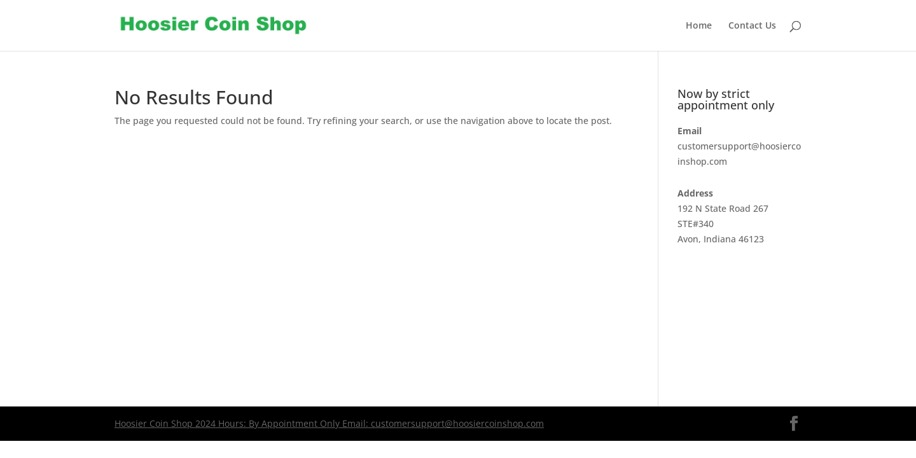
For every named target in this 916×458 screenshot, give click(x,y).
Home (699, 26)
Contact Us (752, 26)
